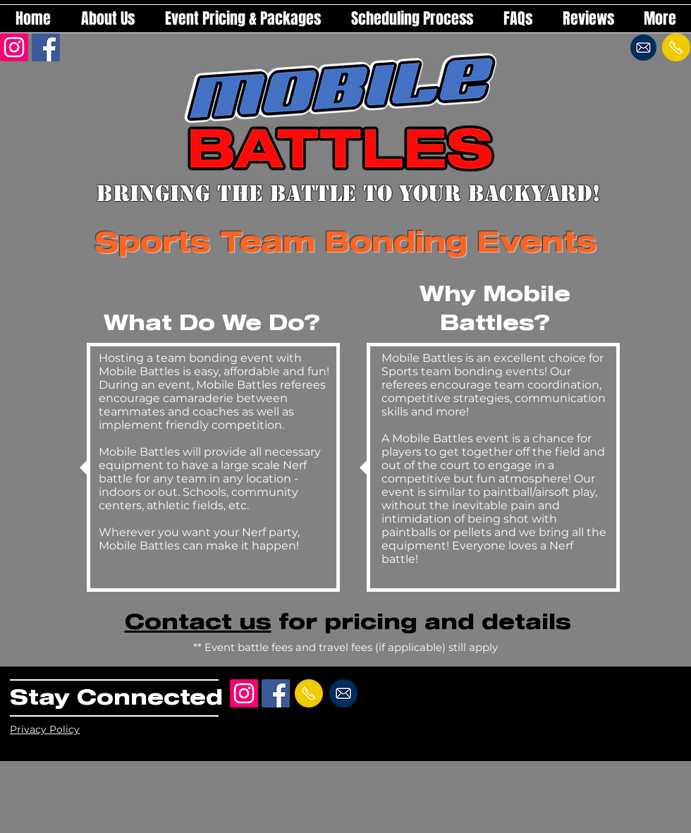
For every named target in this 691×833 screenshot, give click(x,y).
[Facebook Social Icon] (46, 47)
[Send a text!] (676, 47)
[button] (242, 18)
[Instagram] (14, 47)
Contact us (198, 621)
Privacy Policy (45, 729)
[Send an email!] (643, 47)
